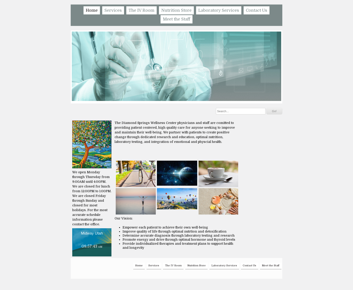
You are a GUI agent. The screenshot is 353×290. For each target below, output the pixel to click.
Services (113, 10)
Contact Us (256, 10)
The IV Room (141, 10)
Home (92, 10)
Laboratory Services (218, 10)
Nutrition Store (176, 10)
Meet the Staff (176, 19)
